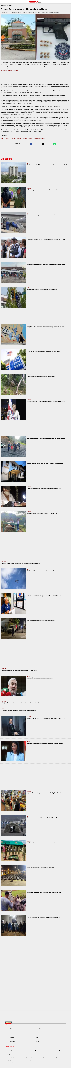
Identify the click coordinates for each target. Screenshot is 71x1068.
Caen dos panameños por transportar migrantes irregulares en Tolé (43, 917)
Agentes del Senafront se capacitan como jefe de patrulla (41, 843)
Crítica (12, 1028)
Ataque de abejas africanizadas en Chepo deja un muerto (41, 376)
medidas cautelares (27, 138)
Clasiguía (12, 1041)
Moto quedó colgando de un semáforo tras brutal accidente (42, 289)
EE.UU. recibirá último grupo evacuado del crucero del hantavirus (42, 571)
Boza (13, 138)
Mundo (28, 163)
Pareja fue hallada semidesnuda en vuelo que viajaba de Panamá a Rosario (20, 703)
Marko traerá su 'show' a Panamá (9, 70)
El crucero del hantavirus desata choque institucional (40, 678)
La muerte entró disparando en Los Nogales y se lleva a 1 (41, 621)
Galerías (58, 1058)
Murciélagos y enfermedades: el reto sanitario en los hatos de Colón (44, 893)
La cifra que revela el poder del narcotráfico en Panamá (40, 868)
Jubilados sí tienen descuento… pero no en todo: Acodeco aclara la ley (44, 596)
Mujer (37, 1033)
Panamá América (40, 1028)
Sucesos (29, 188)
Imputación (37, 138)
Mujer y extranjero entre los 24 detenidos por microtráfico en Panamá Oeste (46, 265)
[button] (31, 144)
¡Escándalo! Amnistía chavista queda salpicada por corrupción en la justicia (45, 743)
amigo (2, 138)
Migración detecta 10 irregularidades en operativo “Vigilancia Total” (43, 793)
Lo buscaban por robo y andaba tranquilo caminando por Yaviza (42, 190)
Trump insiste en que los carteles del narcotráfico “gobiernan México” (19, 710)
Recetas (12, 1037)
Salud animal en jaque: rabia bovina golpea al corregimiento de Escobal (44, 488)
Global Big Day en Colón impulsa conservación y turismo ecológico (43, 513)
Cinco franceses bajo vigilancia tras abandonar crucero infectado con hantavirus (46, 215)
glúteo (43, 138)
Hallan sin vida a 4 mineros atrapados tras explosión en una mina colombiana (46, 439)
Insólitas (29, 288)
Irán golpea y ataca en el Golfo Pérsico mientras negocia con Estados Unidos (46, 327)
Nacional (29, 400)
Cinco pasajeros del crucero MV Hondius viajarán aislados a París (43, 818)
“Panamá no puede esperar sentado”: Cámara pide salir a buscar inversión (45, 464)
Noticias (13, 1058)
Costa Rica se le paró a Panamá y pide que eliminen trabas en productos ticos (46, 401)
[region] (35, 77)
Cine (37, 1037)
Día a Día (12, 1033)
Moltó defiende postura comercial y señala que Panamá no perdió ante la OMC (46, 718)
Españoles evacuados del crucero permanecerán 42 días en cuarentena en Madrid (47, 165)
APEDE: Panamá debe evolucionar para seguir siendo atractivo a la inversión (21, 563)
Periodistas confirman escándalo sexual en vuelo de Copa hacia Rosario (19, 670)
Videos (44, 1058)
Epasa (37, 1041)
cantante (8, 138)
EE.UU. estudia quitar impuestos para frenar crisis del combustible (43, 352)
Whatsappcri (28, 1058)
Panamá (19, 138)
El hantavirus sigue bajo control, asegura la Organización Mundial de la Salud (46, 240)
